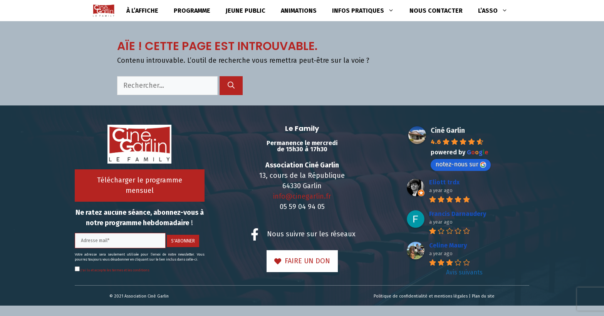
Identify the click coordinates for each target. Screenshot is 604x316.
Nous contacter (436, 10)
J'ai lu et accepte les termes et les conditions (114, 270)
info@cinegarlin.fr (302, 196)
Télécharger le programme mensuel (139, 185)
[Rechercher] (231, 85)
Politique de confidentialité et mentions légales (421, 296)
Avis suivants (464, 272)
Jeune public (245, 10)
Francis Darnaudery (457, 213)
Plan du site (483, 296)
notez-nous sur (460, 164)
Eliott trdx (444, 182)
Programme (192, 10)
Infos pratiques (367, 10)
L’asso (496, 10)
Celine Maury (448, 245)
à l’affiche (142, 10)
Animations (299, 10)
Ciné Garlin (448, 130)
